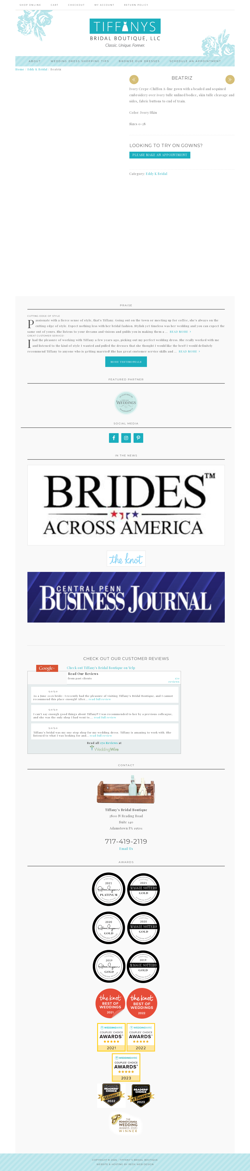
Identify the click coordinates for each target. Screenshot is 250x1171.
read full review (100, 699)
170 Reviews (109, 743)
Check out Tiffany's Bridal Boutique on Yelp (101, 668)
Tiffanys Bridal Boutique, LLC (125, 33)
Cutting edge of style (43, 316)
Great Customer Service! (45, 335)
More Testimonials (126, 361)
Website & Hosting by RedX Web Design (125, 1164)
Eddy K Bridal (37, 69)
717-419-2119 (126, 841)
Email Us (126, 849)
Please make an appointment (159, 155)
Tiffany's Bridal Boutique (139, 1160)
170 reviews (174, 679)
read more (179, 331)
